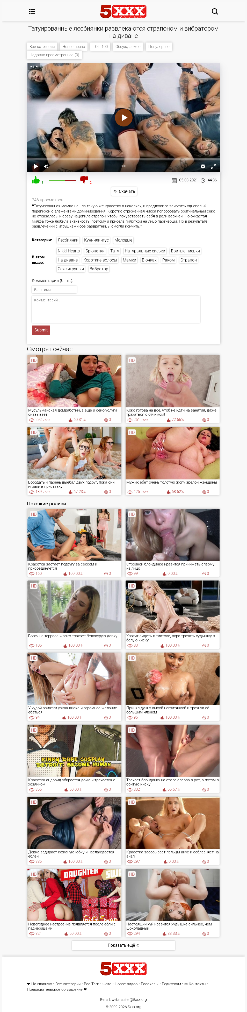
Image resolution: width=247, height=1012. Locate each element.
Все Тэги (91, 984)
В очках (149, 260)
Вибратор (99, 269)
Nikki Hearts (69, 251)
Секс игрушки (71, 269)
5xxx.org (134, 1007)
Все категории (42, 46)
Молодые (123, 240)
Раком (168, 260)
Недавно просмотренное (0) (54, 55)
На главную (41, 984)
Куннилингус (96, 240)
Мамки (129, 260)
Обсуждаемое (128, 46)
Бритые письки (185, 251)
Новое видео (126, 984)
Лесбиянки (68, 240)
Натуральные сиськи (145, 251)
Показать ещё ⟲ (123, 945)
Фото (107, 984)
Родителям (171, 984)
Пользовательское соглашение (55, 989)
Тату (114, 251)
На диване (68, 260)
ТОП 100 (100, 46)
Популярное (159, 46)
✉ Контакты (195, 984)
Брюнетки (95, 251)
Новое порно (73, 46)
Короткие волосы (100, 260)
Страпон (188, 260)
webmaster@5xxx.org (129, 999)
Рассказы (149, 984)
